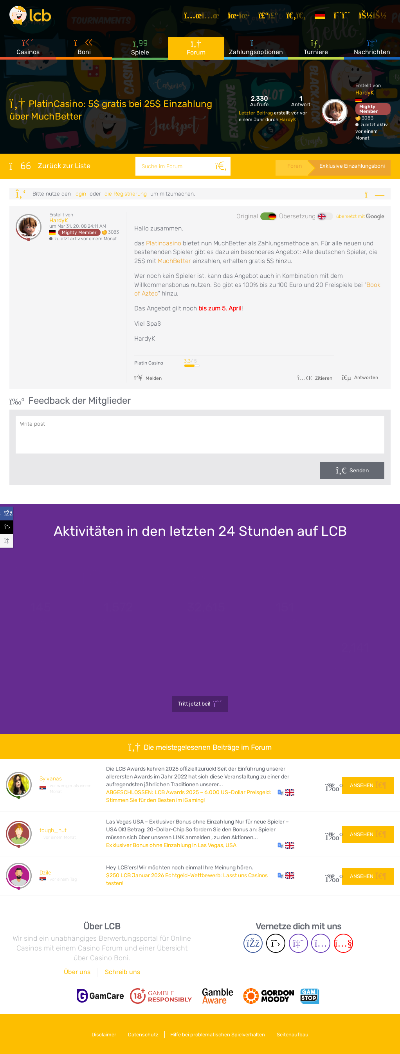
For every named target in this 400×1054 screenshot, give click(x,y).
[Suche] (220, 166)
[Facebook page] (253, 943)
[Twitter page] (275, 943)
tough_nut (53, 830)
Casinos (28, 51)
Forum (196, 51)
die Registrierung (126, 193)
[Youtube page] (343, 943)
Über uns (77, 972)
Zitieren (314, 378)
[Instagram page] (320, 943)
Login (80, 193)
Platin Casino (148, 363)
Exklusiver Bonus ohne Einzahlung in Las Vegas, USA (171, 845)
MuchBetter (175, 261)
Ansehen (368, 784)
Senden (359, 470)
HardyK (287, 119)
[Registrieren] (344, 17)
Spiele (140, 51)
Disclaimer (100, 1034)
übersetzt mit (360, 217)
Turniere (316, 51)
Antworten (365, 377)
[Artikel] (204, 17)
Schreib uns (122, 972)
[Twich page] (298, 943)
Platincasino (164, 243)
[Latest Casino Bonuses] (32, 17)
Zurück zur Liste (49, 166)
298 (331, 784)
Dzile (45, 872)
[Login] (375, 17)
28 (331, 833)
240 (331, 875)
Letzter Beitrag (256, 113)
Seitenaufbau (297, 1034)
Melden (148, 378)
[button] (285, 792)
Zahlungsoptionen (256, 51)
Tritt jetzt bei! (200, 704)
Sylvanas (51, 778)
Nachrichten (372, 51)
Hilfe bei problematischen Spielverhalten (219, 1034)
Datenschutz (142, 1034)
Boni (84, 51)
